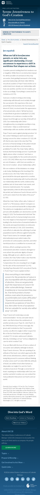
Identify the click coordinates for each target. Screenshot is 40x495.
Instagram (28, 479)
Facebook (12, 479)
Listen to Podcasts (26, 418)
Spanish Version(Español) (30, 44)
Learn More (10, 447)
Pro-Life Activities (13, 40)
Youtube (17, 479)
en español (9, 50)
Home (3, 40)
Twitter (6, 479)
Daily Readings (11, 418)
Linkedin (23, 479)
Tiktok (33, 479)
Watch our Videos (19, 423)
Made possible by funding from (14, 486)
